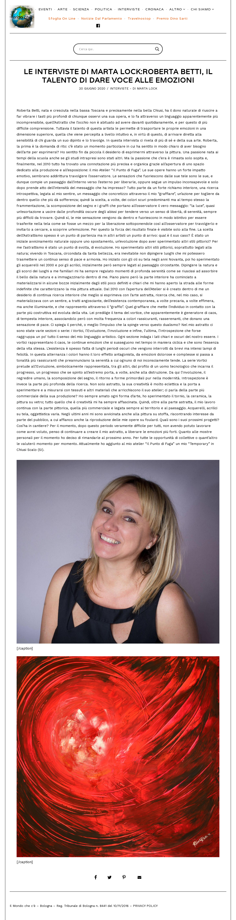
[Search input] (116, 49)
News (27, 9)
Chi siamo (201, 9)
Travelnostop (139, 18)
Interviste (129, 9)
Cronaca (154, 9)
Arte (63, 9)
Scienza (81, 9)
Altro (175, 9)
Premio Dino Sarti (172, 18)
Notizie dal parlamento (101, 18)
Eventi (45, 9)
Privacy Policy (145, 906)
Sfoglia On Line (62, 18)
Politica (103, 9)
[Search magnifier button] (157, 49)
